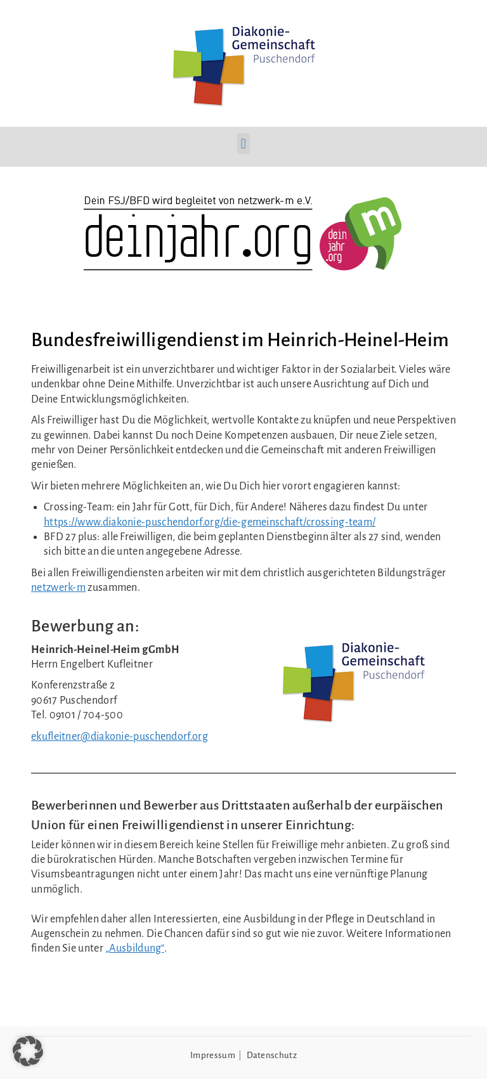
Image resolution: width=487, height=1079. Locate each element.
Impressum (212, 1055)
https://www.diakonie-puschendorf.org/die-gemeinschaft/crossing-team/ (209, 522)
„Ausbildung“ (134, 948)
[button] (243, 143)
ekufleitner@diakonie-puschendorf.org (119, 736)
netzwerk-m (58, 587)
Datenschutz (272, 1055)
